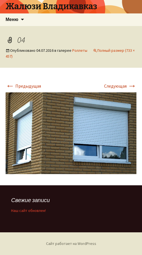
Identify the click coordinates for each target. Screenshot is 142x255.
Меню (12, 19)
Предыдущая (23, 86)
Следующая (120, 86)
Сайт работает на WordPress (71, 243)
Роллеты (79, 50)
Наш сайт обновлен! (28, 210)
